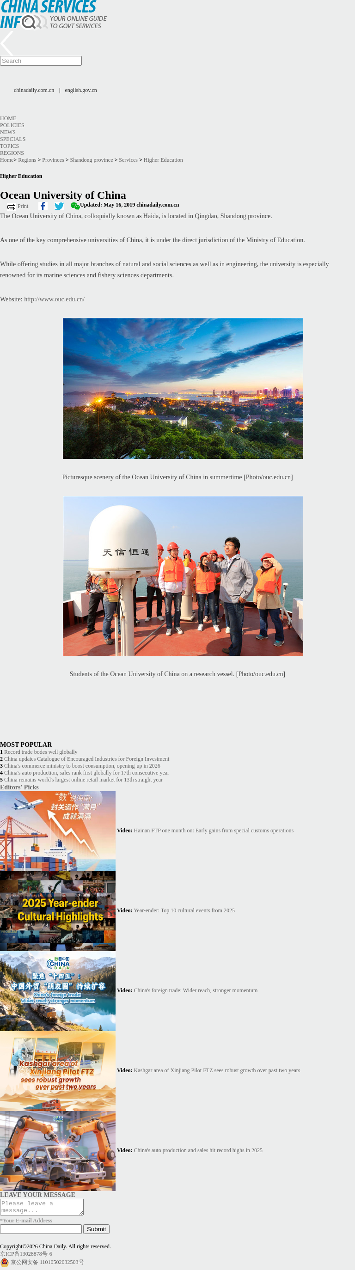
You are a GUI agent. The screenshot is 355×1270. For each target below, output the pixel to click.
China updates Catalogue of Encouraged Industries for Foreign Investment (86, 759)
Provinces (53, 160)
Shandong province (91, 160)
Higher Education (163, 160)
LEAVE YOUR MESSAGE (37, 1194)
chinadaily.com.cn (34, 90)
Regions (12, 153)
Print (23, 206)
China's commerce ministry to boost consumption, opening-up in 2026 (82, 766)
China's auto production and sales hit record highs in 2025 (198, 1150)
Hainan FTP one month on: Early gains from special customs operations (214, 830)
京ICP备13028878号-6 (26, 1256)
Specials (12, 139)
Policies (12, 125)
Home (8, 118)
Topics (9, 146)
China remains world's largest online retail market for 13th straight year (83, 779)
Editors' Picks (19, 787)
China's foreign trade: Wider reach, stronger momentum (196, 990)
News (8, 132)
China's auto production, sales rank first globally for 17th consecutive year (86, 772)
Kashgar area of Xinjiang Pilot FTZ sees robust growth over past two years (217, 1070)
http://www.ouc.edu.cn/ (54, 299)
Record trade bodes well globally (41, 752)
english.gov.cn (81, 90)
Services (128, 160)
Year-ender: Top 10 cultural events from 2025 (184, 910)
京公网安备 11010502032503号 (47, 1265)
